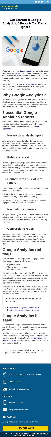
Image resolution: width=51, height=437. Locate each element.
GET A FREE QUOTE (25, 428)
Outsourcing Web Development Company (31, 435)
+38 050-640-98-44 (16, 382)
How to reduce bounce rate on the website (23, 310)
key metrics (16, 73)
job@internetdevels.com (18, 410)
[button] (45, 7)
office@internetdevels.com (20, 389)
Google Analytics (26, 71)
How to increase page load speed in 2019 (23, 308)
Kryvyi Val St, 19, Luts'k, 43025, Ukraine (25, 374)
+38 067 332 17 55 (16, 402)
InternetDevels (22, 434)
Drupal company (28, 84)
